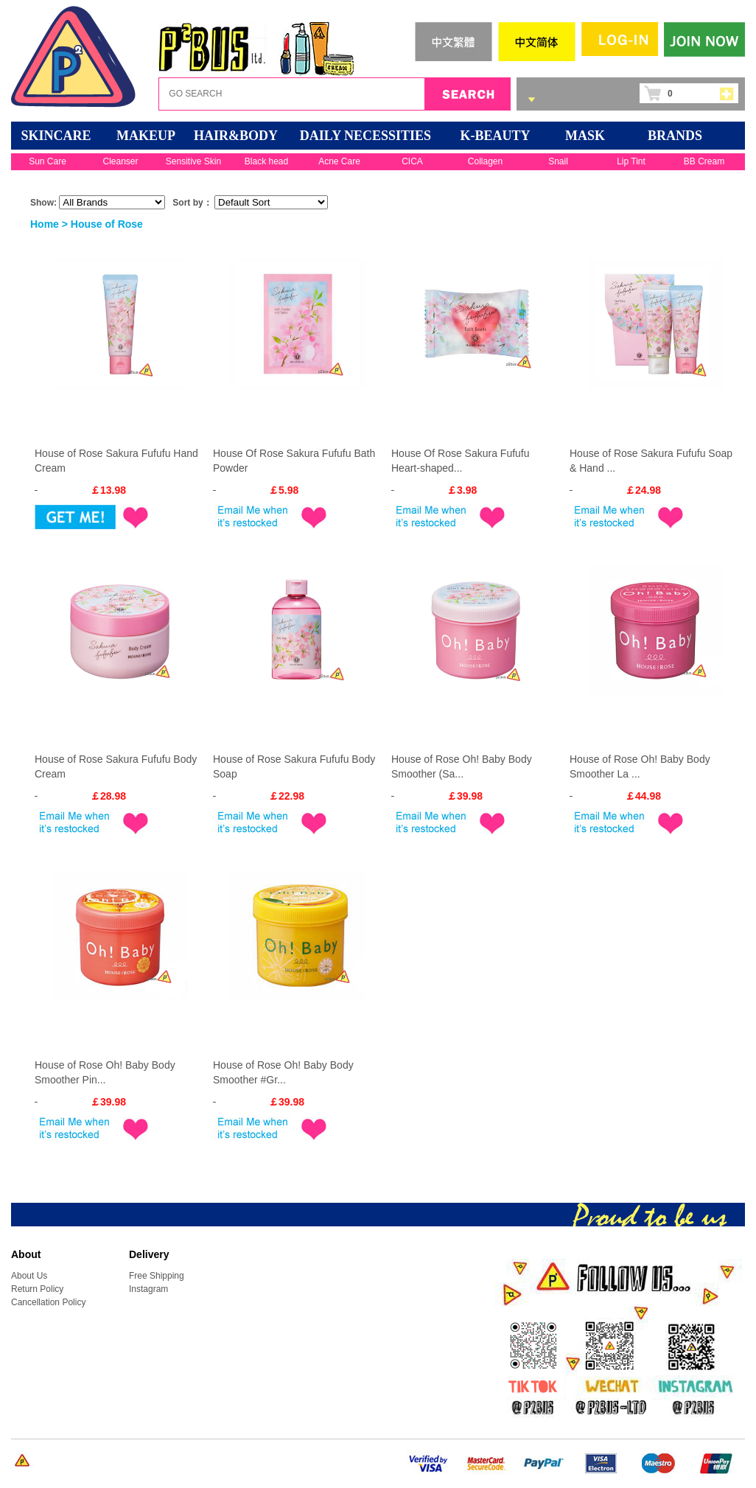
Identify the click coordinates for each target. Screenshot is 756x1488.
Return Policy (37, 1289)
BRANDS (675, 135)
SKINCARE (56, 135)
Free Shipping (156, 1276)
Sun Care (47, 161)
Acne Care (339, 161)
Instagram (148, 1289)
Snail (558, 161)
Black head (266, 161)
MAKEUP (145, 135)
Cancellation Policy (48, 1302)
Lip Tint (631, 161)
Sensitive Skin (193, 161)
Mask (585, 135)
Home (44, 224)
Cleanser (120, 161)
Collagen (485, 161)
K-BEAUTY (495, 135)
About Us (29, 1276)
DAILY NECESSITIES (365, 135)
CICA (412, 161)
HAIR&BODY (236, 135)
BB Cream (704, 161)
